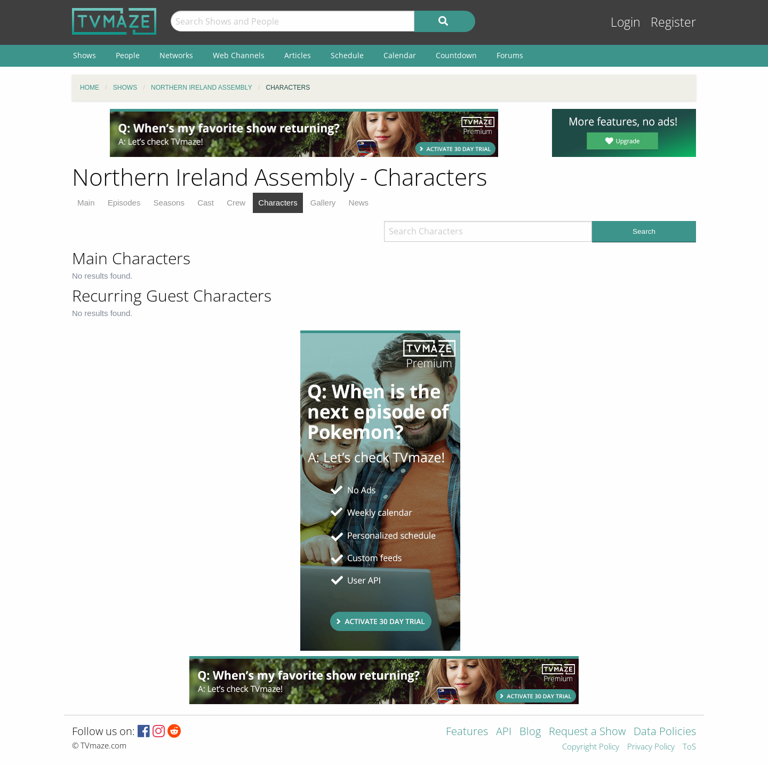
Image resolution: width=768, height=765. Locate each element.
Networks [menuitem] (176, 55)
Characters (277, 202)
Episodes (124, 202)
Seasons (169, 202)
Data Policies (665, 732)
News (359, 202)
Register (673, 22)
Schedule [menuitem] (347, 55)
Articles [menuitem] (297, 55)
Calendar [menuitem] (399, 55)
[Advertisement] (304, 133)
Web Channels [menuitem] (239, 55)
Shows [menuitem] (84, 55)
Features (467, 732)
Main (86, 202)
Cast (205, 202)
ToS (689, 747)
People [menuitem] (128, 55)
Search (644, 231)
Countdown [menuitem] (456, 55)
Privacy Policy (651, 747)
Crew (236, 202)
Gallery (323, 202)
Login (626, 22)
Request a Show (587, 732)
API (503, 732)
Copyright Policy (590, 747)
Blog (530, 732)
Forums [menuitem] (510, 55)
